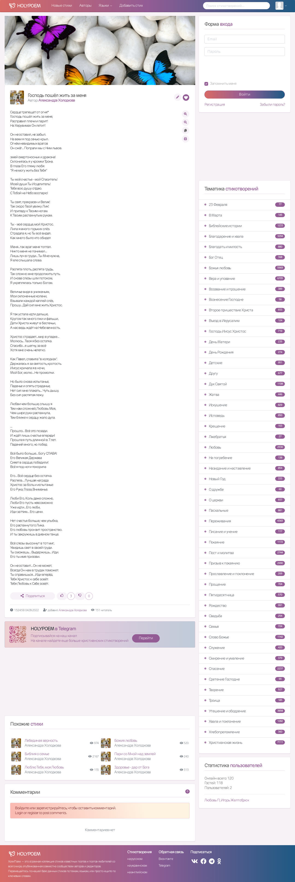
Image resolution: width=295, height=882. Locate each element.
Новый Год (244, 478)
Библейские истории (244, 225)
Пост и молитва (244, 552)
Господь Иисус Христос (244, 331)
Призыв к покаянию (244, 563)
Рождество (244, 605)
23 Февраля (244, 204)
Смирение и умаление (244, 658)
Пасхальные (244, 510)
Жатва (244, 394)
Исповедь (244, 415)
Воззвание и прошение (244, 289)
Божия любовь (125, 740)
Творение (244, 689)
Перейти (146, 638)
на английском (137, 872)
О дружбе (244, 489)
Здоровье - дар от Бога (131, 767)
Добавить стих (131, 5)
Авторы (85, 5)
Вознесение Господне (244, 299)
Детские (244, 362)
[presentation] (239, 69)
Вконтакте (166, 859)
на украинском (137, 865)
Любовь (244, 447)
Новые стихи (61, 5)
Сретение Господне (244, 679)
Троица (244, 700)
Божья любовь (244, 268)
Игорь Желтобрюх (235, 800)
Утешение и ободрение (244, 711)
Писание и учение (244, 531)
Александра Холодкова (56, 100)
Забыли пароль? (272, 104)
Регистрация (214, 104)
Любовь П (212, 800)
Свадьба (244, 615)
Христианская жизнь (244, 742)
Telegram (164, 865)
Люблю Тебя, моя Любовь (44, 767)
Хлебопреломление (244, 732)
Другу (244, 373)
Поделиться (33, 595)
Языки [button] (104, 5)
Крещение (244, 426)
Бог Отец (244, 257)
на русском (134, 859)
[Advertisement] (100, 683)
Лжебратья (244, 436)
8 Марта (244, 215)
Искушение (244, 405)
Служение (244, 647)
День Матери (244, 341)
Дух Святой (244, 384)
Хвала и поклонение (244, 721)
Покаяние (244, 542)
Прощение (244, 584)
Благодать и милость (244, 246)
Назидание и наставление (244, 468)
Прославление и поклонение (244, 573)
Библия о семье (37, 753)
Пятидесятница (244, 595)
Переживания (244, 521)
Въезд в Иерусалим (244, 320)
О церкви (244, 500)
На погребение (244, 457)
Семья (244, 626)
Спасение (244, 668)
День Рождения (244, 352)
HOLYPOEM (42, 629)
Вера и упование (244, 278)
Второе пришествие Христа (244, 310)
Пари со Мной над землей (135, 753)
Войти (244, 94)
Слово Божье (244, 637)
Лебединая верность (41, 740)
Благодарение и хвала (244, 236)
